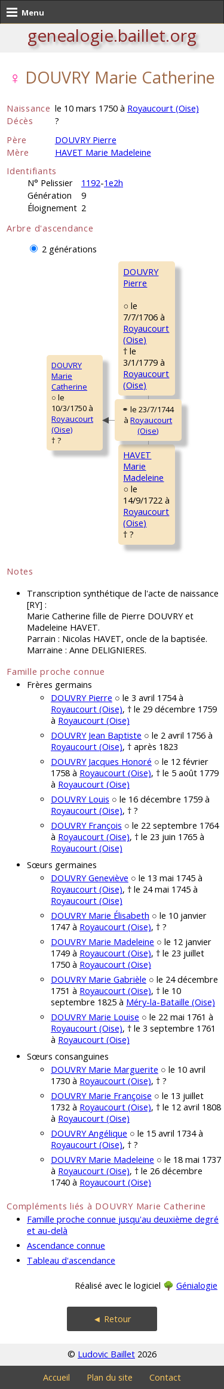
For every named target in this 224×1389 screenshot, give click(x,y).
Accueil (56, 1377)
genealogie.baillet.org (112, 35)
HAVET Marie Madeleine (103, 152)
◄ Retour (112, 1319)
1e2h (113, 183)
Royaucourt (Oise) (163, 108)
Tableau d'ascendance (71, 1260)
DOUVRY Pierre (85, 140)
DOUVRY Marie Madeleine (102, 941)
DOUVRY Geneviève (89, 878)
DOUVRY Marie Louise (95, 1017)
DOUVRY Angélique (89, 1133)
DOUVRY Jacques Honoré (101, 761)
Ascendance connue (66, 1245)
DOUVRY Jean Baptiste (96, 735)
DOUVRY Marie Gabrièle (98, 979)
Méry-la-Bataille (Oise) (170, 1002)
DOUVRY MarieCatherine (69, 376)
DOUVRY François (86, 825)
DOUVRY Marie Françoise (101, 1095)
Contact (165, 1377)
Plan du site (110, 1377)
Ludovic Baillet (106, 1354)
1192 (90, 183)
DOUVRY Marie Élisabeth (100, 915)
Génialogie (196, 1285)
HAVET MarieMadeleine (143, 466)
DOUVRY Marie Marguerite (104, 1069)
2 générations (69, 249)
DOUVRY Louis (80, 799)
